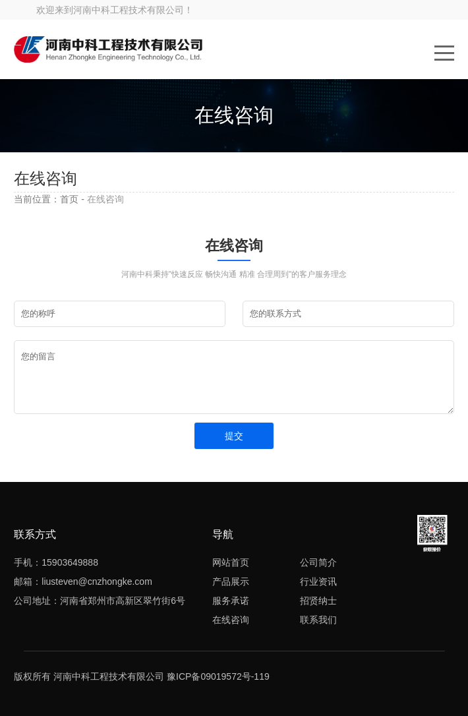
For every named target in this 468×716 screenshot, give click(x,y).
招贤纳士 (318, 600)
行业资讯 (318, 581)
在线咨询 (230, 619)
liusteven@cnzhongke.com (97, 581)
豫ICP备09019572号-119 (218, 676)
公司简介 (318, 562)
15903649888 (70, 562)
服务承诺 (230, 600)
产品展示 (230, 581)
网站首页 (230, 562)
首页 (69, 199)
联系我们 (318, 619)
